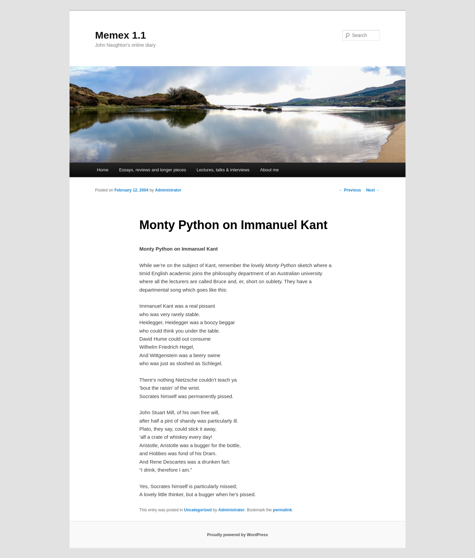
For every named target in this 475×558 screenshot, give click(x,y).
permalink (282, 510)
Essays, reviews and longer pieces (152, 169)
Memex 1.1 (120, 35)
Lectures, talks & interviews (223, 169)
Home (103, 169)
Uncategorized (198, 510)
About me (269, 169)
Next (373, 190)
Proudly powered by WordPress (237, 534)
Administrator (168, 190)
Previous (350, 190)
